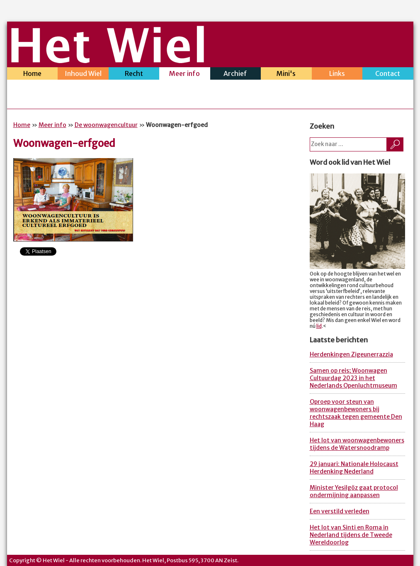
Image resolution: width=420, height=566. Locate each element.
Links (337, 74)
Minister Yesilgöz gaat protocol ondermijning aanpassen (354, 491)
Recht (134, 74)
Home (32, 74)
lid (319, 326)
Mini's (286, 74)
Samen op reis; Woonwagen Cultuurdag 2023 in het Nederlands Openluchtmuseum (353, 378)
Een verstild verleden (339, 511)
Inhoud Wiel (83, 74)
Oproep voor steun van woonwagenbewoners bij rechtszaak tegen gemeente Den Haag (356, 413)
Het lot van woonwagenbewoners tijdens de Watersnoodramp (357, 444)
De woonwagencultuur (106, 125)
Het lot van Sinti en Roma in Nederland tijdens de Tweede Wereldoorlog (351, 535)
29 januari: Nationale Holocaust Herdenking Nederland (354, 467)
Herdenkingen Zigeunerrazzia (351, 354)
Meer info (184, 74)
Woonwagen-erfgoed (64, 143)
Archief (235, 74)
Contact (387, 74)
